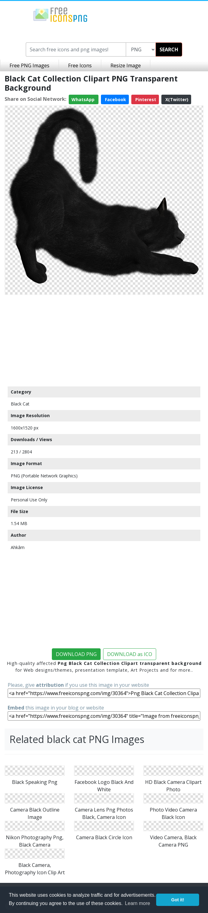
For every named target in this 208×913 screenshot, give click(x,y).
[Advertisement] (104, 340)
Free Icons (80, 65)
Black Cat (20, 404)
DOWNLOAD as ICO (129, 654)
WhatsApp (83, 99)
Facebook (115, 99)
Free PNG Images (29, 65)
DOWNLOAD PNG (76, 654)
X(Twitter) (176, 99)
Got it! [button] (177, 899)
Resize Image (125, 65)
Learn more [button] (137, 903)
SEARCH (169, 49)
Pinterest (145, 99)
